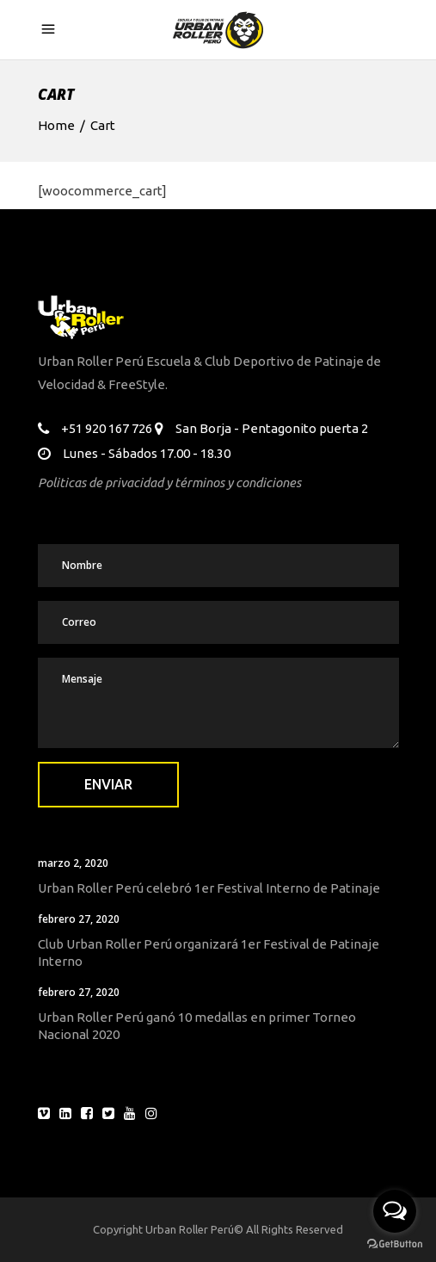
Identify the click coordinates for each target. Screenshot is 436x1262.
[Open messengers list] (394, 1211)
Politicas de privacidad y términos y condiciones (169, 482)
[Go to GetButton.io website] (394, 1244)
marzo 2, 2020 (73, 863)
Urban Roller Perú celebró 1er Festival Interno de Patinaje (209, 888)
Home (56, 125)
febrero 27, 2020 (79, 919)
